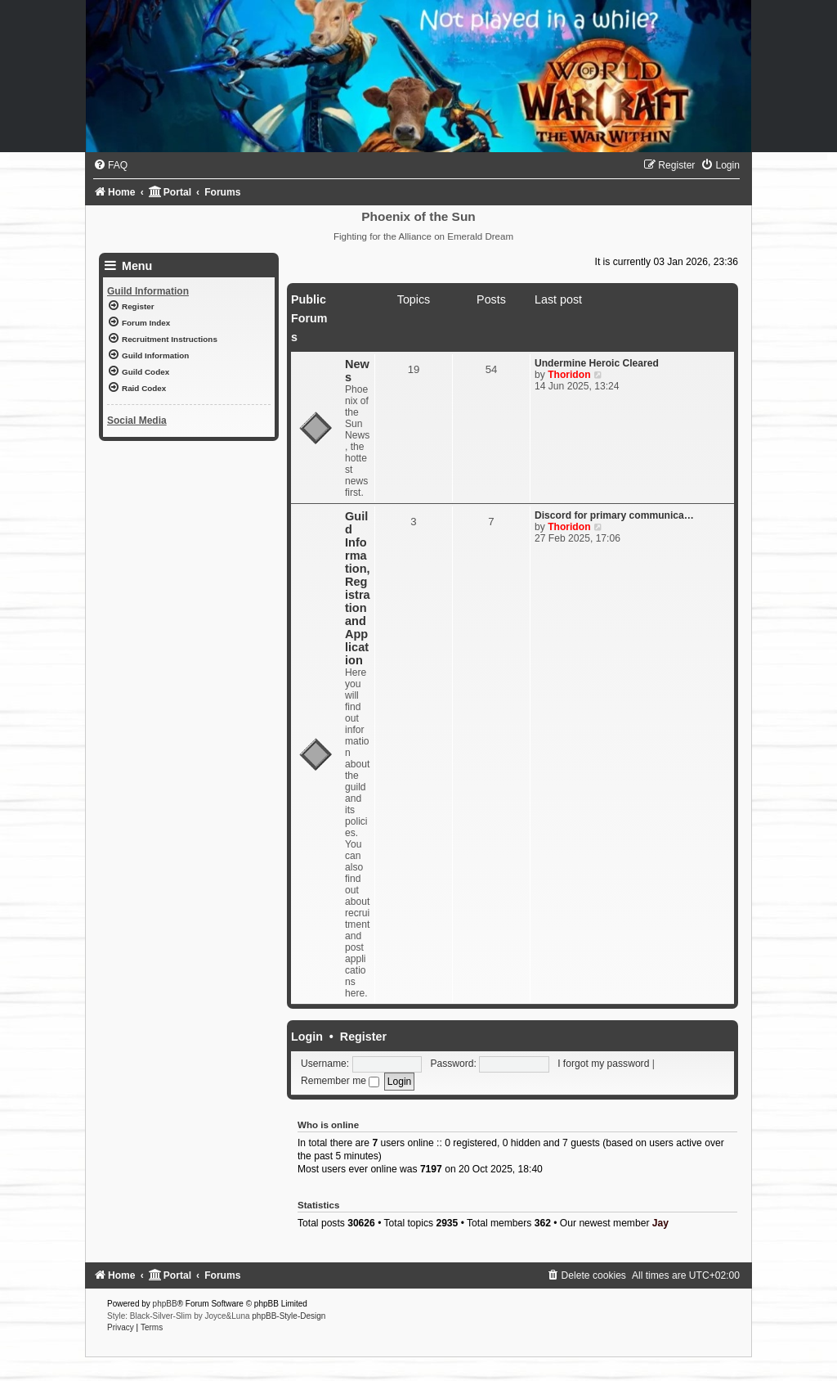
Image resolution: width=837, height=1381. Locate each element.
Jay (660, 1223)
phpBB (165, 1303)
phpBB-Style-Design (288, 1315)
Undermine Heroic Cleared (597, 363)
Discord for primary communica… (614, 515)
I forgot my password (603, 1063)
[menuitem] (110, 165)
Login (307, 1036)
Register (363, 1036)
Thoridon (569, 374)
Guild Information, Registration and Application (357, 588)
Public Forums (309, 318)
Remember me (340, 1080)
